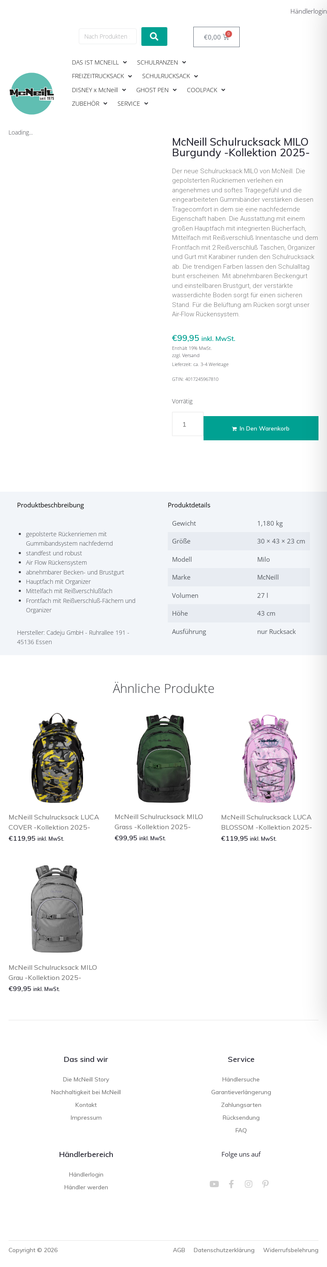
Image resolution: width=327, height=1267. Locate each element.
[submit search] (154, 36)
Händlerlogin (308, 11)
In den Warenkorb (265, 428)
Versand (191, 355)
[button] (100, 62)
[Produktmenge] (188, 424)
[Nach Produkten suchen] (108, 36)
